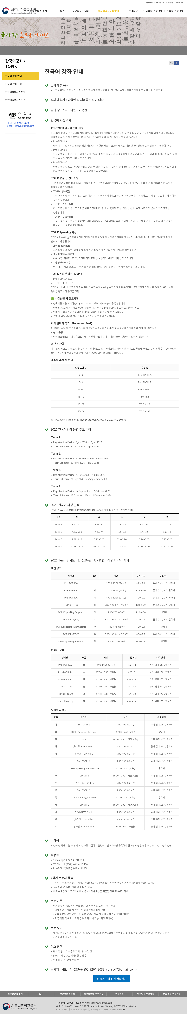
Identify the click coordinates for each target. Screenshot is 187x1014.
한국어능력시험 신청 (15, 99)
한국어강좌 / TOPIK (108, 11)
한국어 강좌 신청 (13, 84)
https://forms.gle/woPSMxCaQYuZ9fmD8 (103, 420)
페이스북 (149, 2)
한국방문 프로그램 (152, 11)
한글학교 (133, 11)
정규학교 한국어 (80, 11)
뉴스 (62, 11)
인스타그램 (160, 2)
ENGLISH (179, 2)
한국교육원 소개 (38, 11)
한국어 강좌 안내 (13, 76)
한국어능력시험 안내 (15, 91)
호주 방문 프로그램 (173, 11)
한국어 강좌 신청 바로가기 (112, 979)
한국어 (170, 2)
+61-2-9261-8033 (71, 1002)
